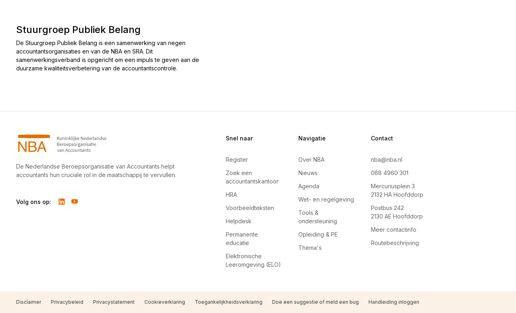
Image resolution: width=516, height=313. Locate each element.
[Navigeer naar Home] (101, 143)
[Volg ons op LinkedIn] (61, 201)
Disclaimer (28, 302)
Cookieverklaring (164, 302)
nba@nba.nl (386, 159)
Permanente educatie (242, 238)
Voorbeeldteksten (250, 207)
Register (237, 159)
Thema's (310, 247)
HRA (231, 194)
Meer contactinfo (393, 229)
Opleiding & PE (318, 234)
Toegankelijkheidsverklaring (228, 302)
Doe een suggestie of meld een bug (315, 302)
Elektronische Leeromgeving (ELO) (253, 260)
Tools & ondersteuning (317, 216)
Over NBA (311, 159)
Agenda (308, 186)
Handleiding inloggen (393, 302)
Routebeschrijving (395, 242)
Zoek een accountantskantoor (252, 177)
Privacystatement (114, 302)
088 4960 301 (389, 172)
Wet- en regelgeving (326, 199)
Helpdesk (239, 221)
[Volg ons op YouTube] (74, 201)
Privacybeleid (67, 302)
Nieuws (308, 172)
